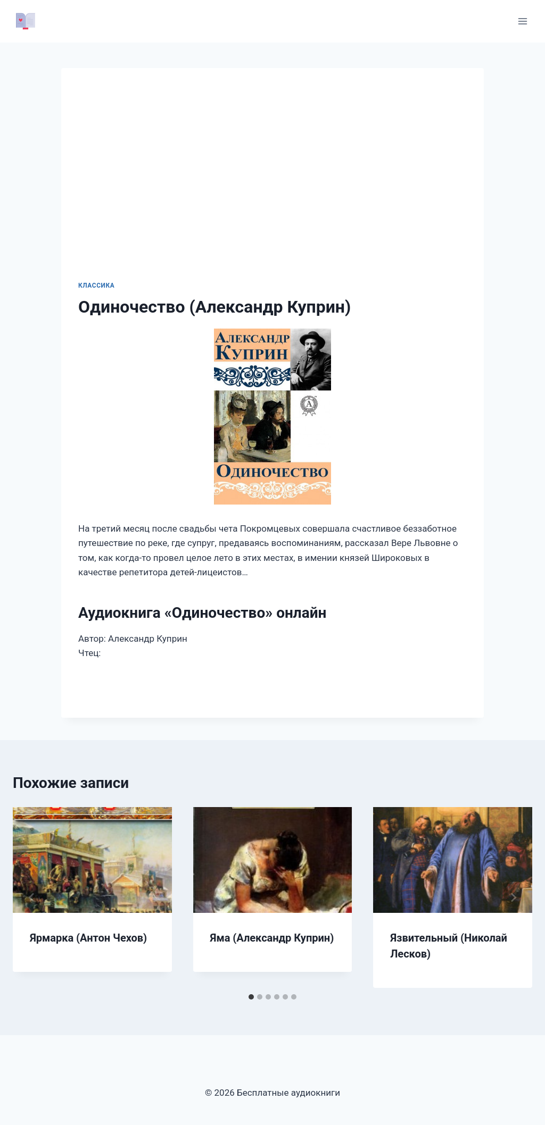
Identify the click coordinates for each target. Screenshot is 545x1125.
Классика (96, 285)
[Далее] (513, 897)
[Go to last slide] (32, 897)
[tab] (251, 997)
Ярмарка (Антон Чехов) (88, 937)
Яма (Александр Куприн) (272, 937)
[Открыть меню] (522, 21)
